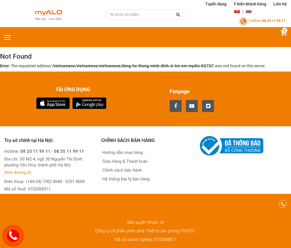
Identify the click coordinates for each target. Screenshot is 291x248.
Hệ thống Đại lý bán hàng (125, 179)
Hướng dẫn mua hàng (122, 152)
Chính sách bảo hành (121, 170)
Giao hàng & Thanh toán (124, 161)
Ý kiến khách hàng (250, 4)
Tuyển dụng (215, 4)
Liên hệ (280, 4)
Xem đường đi (17, 172)
